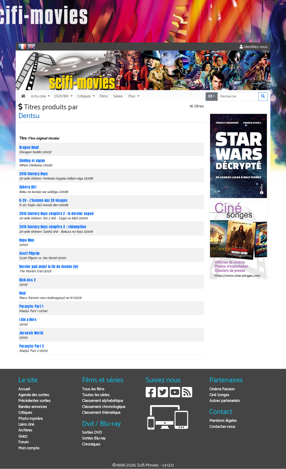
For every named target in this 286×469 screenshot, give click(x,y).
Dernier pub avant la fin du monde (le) (48, 266)
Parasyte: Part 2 (31, 346)
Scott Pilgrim (29, 253)
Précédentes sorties (34, 401)
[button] (40, 96)
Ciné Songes (219, 395)
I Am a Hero (27, 319)
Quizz (22, 436)
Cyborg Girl (27, 187)
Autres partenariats (224, 401)
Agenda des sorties (33, 395)
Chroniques (91, 444)
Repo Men (26, 240)
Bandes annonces (32, 407)
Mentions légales (223, 421)
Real (22, 293)
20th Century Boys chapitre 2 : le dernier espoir (56, 213)
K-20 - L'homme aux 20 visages (43, 200)
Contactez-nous (222, 427)
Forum (23, 442)
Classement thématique (101, 413)
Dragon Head (29, 147)
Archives (25, 430)
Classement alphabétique (102, 401)
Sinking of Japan (32, 160)
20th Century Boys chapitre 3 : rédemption (52, 226)
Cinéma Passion (222, 389)
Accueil (24, 389)
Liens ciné (26, 424)
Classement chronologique (103, 407)
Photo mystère (30, 419)
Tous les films (93, 389)
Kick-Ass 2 (27, 280)
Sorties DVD (92, 432)
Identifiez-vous (254, 47)
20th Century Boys (33, 173)
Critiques (25, 413)
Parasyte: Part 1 (31, 306)
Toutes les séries (95, 395)
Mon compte (28, 448)
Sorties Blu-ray (93, 438)
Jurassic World (31, 333)
